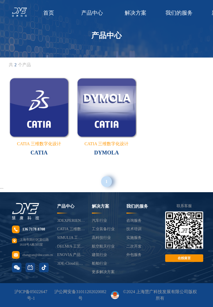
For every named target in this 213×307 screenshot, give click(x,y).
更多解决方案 (103, 272)
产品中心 (92, 13)
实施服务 (134, 237)
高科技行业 (101, 237)
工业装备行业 (103, 229)
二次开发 (134, 246)
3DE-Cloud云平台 (71, 263)
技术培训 (134, 229)
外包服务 (134, 254)
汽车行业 (99, 220)
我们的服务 (179, 13)
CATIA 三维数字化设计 (71, 229)
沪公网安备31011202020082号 (80, 294)
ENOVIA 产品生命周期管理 (71, 254)
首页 (48, 13)
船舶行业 (99, 263)
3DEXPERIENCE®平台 (71, 220)
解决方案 (135, 13)
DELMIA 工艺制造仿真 (71, 246)
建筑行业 (99, 254)
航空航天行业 (103, 246)
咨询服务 (134, 220)
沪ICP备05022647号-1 (30, 294)
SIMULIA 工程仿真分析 (71, 237)
